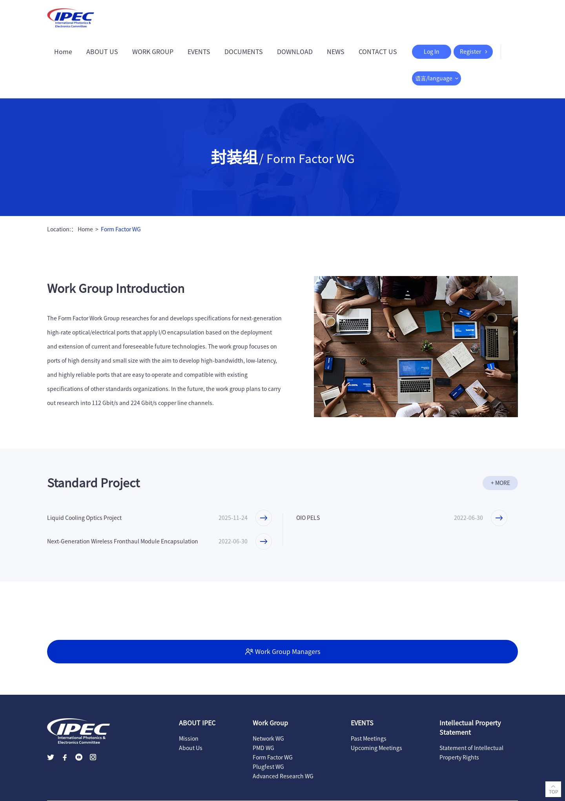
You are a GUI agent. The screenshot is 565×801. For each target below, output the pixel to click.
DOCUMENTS (243, 52)
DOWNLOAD (295, 52)
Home (63, 52)
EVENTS (199, 52)
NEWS (335, 52)
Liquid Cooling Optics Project (84, 518)
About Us (190, 748)
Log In (431, 51)
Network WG (268, 738)
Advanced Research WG (283, 776)
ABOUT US (102, 52)
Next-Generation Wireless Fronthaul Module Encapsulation (122, 541)
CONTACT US (378, 52)
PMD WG (263, 748)
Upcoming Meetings (376, 748)
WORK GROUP (152, 52)
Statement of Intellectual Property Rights (471, 752)
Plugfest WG (268, 767)
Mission (189, 738)
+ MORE (500, 483)
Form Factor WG (121, 229)
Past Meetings (368, 738)
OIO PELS (308, 518)
